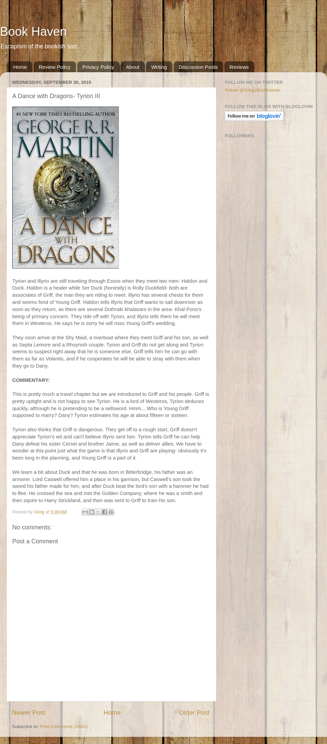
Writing (159, 67)
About (132, 67)
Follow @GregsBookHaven (252, 90)
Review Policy (55, 67)
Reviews (239, 67)
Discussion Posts (198, 67)
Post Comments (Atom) (64, 726)
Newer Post (28, 712)
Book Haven (33, 31)
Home (20, 67)
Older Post (194, 712)
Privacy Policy (98, 67)
